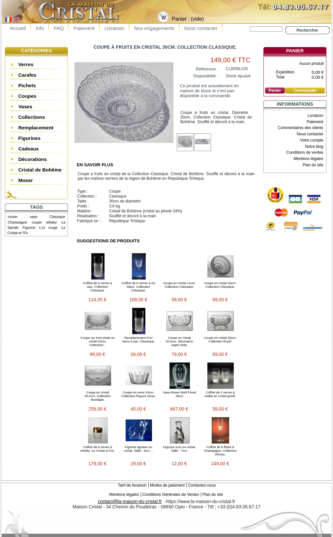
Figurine (28, 227)
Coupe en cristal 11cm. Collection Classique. (179, 284)
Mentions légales (308, 158)
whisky (51, 222)
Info (40, 28)
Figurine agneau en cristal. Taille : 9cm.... (138, 448)
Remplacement (35, 127)
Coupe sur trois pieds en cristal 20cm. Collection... (97, 341)
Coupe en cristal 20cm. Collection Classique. (220, 284)
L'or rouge (48, 227)
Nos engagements (154, 28)
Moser (25, 180)
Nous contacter (201, 28)
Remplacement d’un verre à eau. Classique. (138, 339)
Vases (25, 106)
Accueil (18, 28)
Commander (305, 90)
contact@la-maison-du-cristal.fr (130, 501)
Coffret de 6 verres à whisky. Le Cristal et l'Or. (97, 448)
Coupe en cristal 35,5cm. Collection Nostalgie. (98, 395)
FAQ (59, 28)
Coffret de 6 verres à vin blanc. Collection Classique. (138, 286)
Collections (31, 117)
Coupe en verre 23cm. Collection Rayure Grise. (138, 394)
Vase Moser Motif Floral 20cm (179, 394)
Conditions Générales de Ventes (170, 494)
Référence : (207, 69)
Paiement (84, 28)
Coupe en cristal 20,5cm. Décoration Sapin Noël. (179, 341)
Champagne (17, 222)
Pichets (27, 85)
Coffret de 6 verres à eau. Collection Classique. (97, 286)
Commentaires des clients (300, 127)
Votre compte (311, 140)
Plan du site (313, 165)
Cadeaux (28, 148)
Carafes (27, 75)
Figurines (29, 138)
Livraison (114, 28)
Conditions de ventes (305, 152)
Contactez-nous (202, 485)
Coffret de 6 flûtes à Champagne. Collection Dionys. (220, 450)
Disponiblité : (205, 75)
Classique (57, 217)
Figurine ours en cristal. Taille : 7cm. (179, 448)
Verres (25, 64)
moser (13, 217)
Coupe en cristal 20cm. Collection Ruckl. (220, 339)
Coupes (27, 96)
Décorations (32, 159)
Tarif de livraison (132, 485)
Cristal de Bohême (40, 170)
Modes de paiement (167, 485)
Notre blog (314, 146)
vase (33, 217)
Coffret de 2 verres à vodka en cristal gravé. (220, 394)
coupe (36, 222)
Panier (295, 50)
